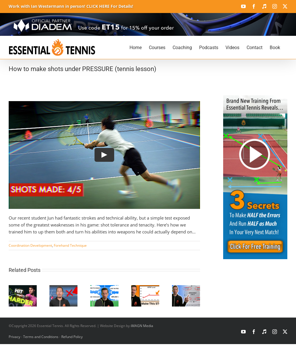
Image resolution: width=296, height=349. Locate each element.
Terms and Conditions (40, 336)
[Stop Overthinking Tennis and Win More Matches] (104, 288)
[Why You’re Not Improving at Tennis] (145, 288)
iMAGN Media (142, 325)
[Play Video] (104, 155)
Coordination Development (30, 245)
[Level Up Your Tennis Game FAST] (186, 288)
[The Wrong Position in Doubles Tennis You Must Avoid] (63, 288)
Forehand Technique (70, 245)
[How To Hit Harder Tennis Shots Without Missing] (23, 288)
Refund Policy (72, 336)
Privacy (14, 336)
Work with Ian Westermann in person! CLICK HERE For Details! (71, 6)
